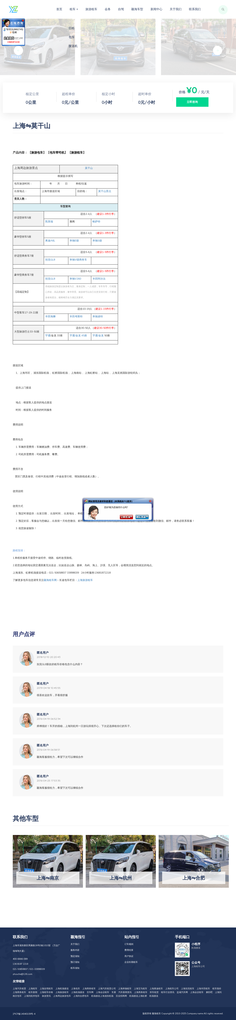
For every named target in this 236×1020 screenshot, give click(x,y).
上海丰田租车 (203, 988)
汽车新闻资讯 (125, 992)
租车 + (74, 9)
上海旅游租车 (62, 992)
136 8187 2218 (20, 963)
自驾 (121, 9)
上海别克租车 (187, 988)
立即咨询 (192, 102)
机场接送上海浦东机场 (102, 995)
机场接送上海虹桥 (138, 995)
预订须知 (75, 962)
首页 (59, 9)
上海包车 (75, 988)
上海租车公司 (172, 988)
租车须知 (75, 968)
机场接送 (153, 995)
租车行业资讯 (167, 992)
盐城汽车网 (182, 992)
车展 (114, 992)
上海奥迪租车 (156, 988)
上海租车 (32, 988)
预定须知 (75, 956)
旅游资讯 (46, 995)
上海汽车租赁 (19, 988)
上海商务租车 (89, 988)
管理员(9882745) (13, 31)
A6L (50, 240)
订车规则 (128, 944)
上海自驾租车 (46, 988)
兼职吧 (209, 992)
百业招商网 (121, 995)
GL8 (50, 259)
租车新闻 (32, 992)
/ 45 (78, 335)
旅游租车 (91, 9)
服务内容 (75, 950)
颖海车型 (137, 9)
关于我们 (176, 9)
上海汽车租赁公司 (107, 988)
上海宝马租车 (140, 988)
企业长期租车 (131, 962)
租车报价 (216, 988)
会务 (108, 9)
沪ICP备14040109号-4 (24, 1013)
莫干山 (89, 168)
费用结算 (128, 950)
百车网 (90, 992)
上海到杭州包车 (32, 995)
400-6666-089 (20, 958)
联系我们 (195, 9)
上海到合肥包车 (81, 995)
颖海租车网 (50, 580)
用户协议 (128, 956)
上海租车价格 (46, 992)
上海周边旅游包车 (62, 995)
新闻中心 (156, 9)
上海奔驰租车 (124, 988)
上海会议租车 (102, 992)
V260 (75, 278)
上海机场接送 (62, 988)
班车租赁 (154, 992)
